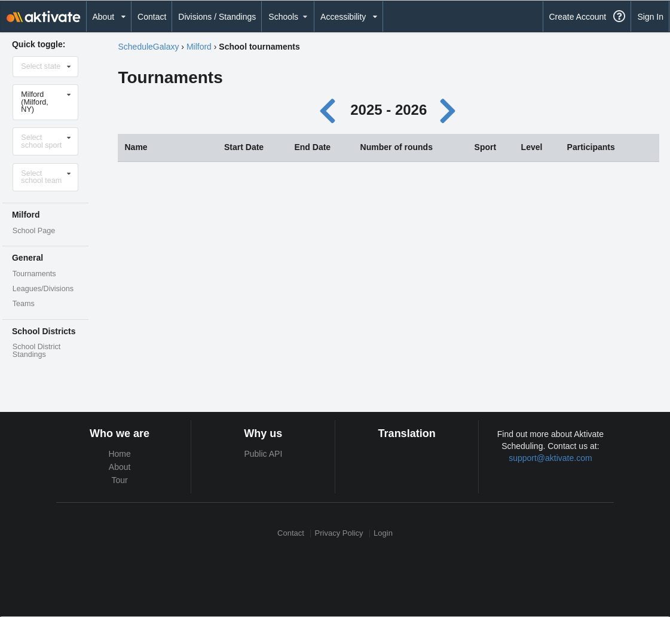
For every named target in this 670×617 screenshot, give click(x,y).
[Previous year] (330, 110)
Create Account (577, 17)
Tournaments (34, 274)
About (120, 467)
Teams (24, 304)
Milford (199, 46)
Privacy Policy (339, 533)
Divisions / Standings (217, 17)
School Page (34, 231)
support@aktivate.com (550, 458)
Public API (263, 454)
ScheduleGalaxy (148, 46)
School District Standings (36, 351)
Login (383, 533)
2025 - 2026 (388, 110)
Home (119, 454)
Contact (151, 17)
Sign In (650, 17)
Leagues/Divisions (43, 289)
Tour (120, 480)
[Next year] (449, 110)
